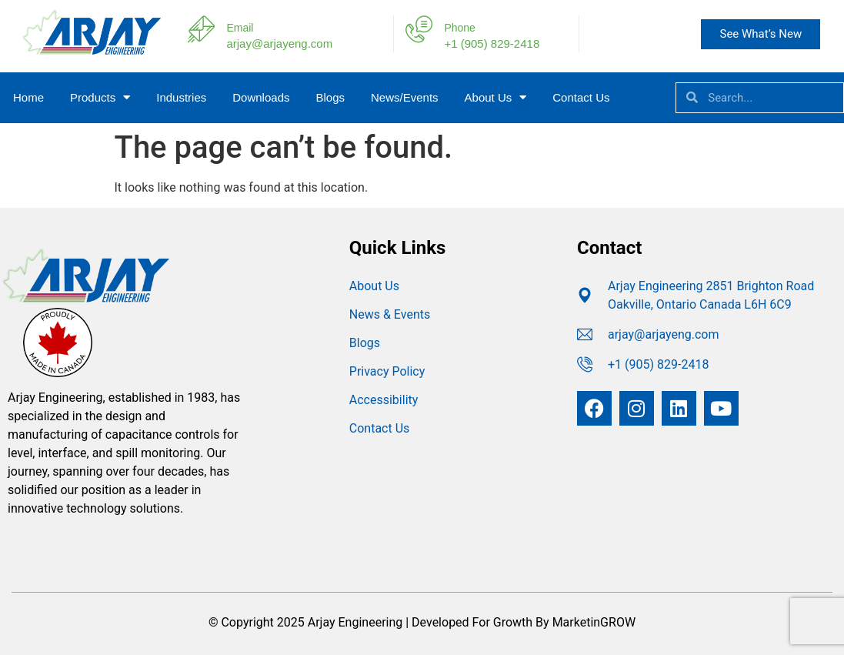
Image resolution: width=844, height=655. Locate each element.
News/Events (405, 97)
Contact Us (580, 97)
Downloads (260, 97)
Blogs (330, 97)
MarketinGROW (594, 622)
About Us (496, 97)
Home (28, 97)
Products (100, 97)
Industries (181, 97)
